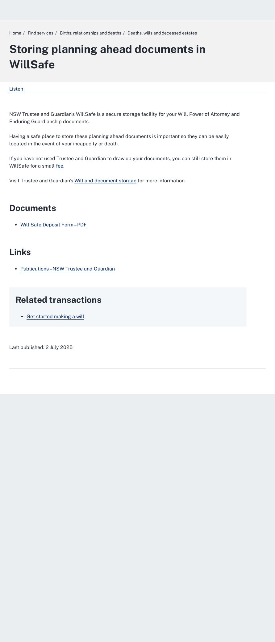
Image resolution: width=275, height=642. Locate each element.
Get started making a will (55, 316)
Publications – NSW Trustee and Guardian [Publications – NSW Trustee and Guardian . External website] (67, 269)
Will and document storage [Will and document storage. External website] (105, 181)
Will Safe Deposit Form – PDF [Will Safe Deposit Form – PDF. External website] (53, 225)
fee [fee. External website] (59, 166)
